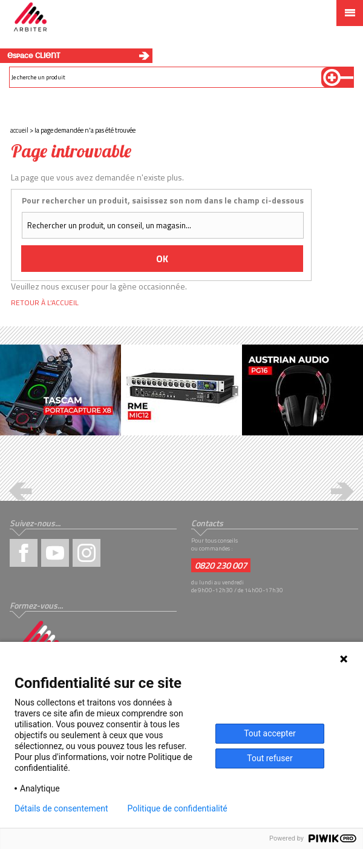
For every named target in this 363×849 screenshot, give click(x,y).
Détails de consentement (61, 808)
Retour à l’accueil (45, 302)
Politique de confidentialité (177, 808)
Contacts (207, 523)
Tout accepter (270, 733)
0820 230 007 (221, 565)
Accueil (19, 130)
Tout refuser (269, 758)
